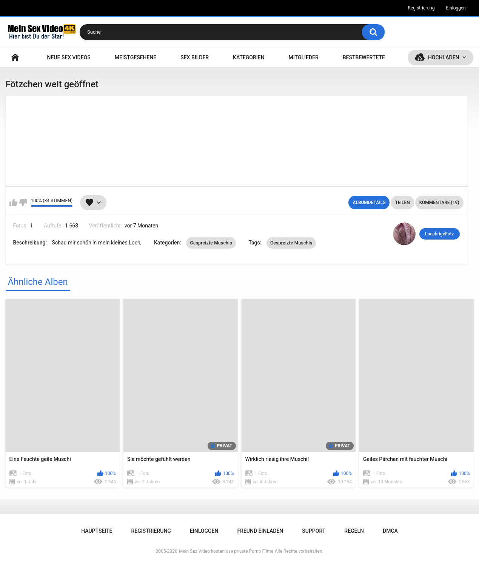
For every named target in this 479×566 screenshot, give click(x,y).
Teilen (402, 202)
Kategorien (249, 57)
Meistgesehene (135, 57)
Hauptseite (15, 57)
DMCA (390, 531)
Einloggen (456, 8)
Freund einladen (260, 531)
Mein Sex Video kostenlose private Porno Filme (226, 551)
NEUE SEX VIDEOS (68, 57)
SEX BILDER (194, 57)
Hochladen (443, 57)
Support (313, 531)
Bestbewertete (364, 57)
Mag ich (13, 202)
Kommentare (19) (439, 202)
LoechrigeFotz (439, 234)
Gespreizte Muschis (211, 243)
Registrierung (421, 8)
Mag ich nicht (23, 202)
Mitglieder (304, 57)
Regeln (354, 531)
